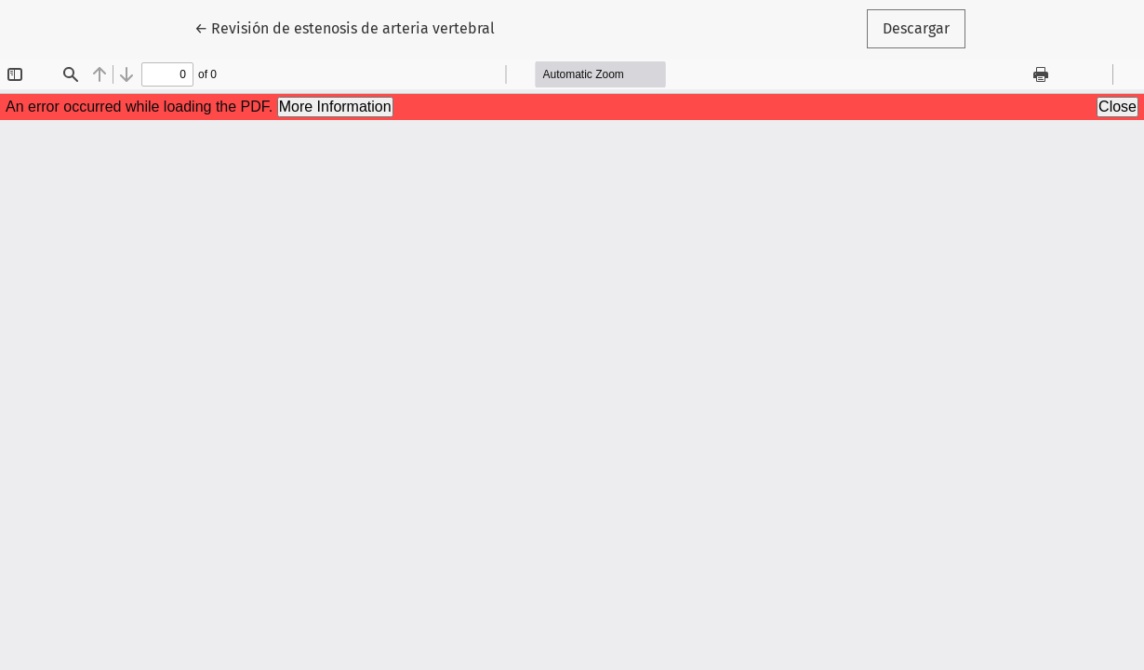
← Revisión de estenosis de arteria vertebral (344, 27)
